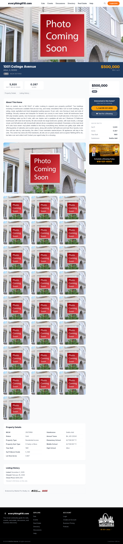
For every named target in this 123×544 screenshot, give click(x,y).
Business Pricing (69, 523)
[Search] (105, 3)
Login (65, 516)
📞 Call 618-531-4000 (104, 108)
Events (50, 3)
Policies (66, 526)
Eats (43, 3)
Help (91, 3)
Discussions (60, 3)
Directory (71, 3)
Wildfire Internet (13, 541)
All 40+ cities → (106, 529)
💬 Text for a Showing (104, 114)
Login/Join (113, 3)
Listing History (24, 93)
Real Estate (82, 3)
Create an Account (69, 520)
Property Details (10, 93)
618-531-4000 (104, 161)
